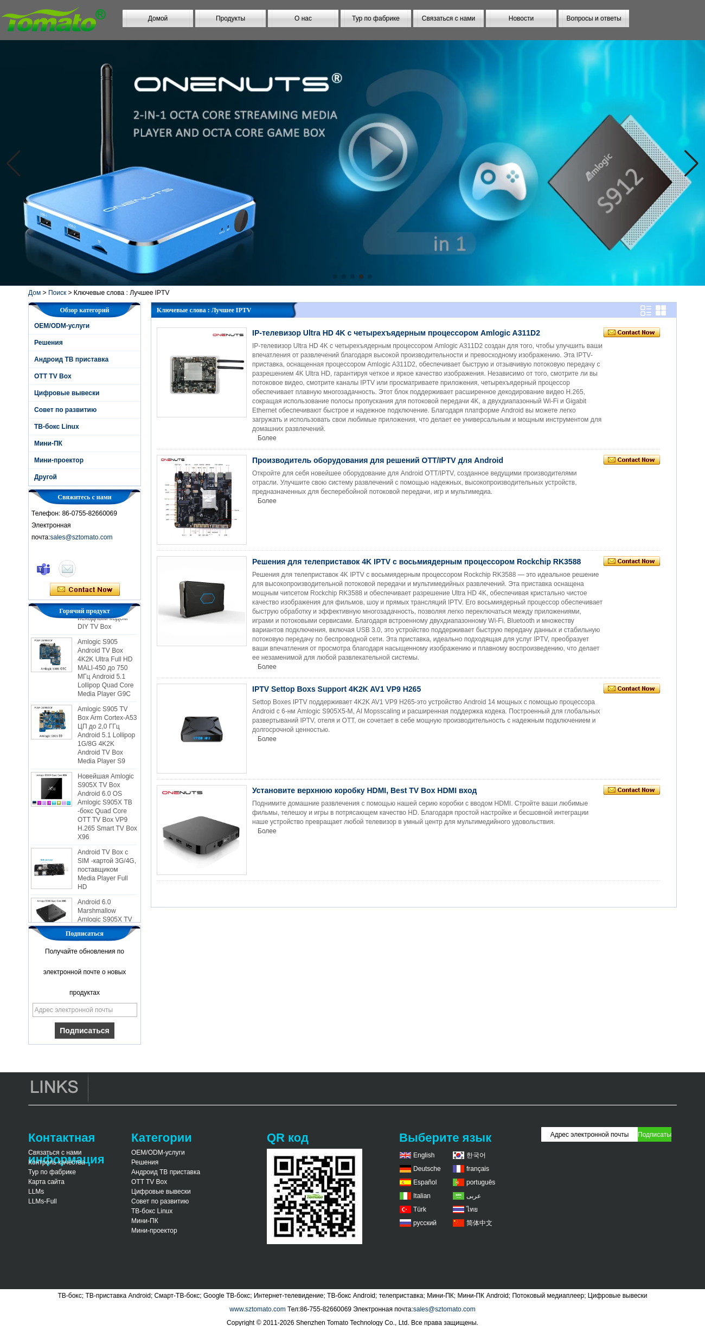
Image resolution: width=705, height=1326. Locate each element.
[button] (335, 276)
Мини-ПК (48, 443)
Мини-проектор (59, 460)
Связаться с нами (448, 18)
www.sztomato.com (257, 1309)
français (477, 1169)
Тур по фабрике (376, 18)
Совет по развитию (65, 410)
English (423, 1155)
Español (425, 1182)
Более (267, 438)
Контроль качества (56, 1162)
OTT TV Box (53, 376)
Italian (422, 1196)
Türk (419, 1209)
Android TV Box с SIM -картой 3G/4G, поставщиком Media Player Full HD (107, 872)
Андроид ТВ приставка (71, 359)
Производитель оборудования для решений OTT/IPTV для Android (377, 460)
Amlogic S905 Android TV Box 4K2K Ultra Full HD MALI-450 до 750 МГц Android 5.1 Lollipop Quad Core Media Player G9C (105, 670)
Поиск (57, 293)
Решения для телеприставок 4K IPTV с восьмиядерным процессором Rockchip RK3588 (416, 561)
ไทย (472, 1209)
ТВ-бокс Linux (56, 426)
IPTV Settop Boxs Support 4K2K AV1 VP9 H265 (336, 689)
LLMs (36, 1191)
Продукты (230, 18)
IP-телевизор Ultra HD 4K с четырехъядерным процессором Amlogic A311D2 (396, 333)
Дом (34, 293)
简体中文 (479, 1223)
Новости (521, 18)
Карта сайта (46, 1182)
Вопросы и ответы (593, 18)
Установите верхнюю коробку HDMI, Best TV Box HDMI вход (364, 790)
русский (425, 1223)
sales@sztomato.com (81, 537)
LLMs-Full (42, 1201)
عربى (473, 1196)
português (480, 1182)
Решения (48, 342)
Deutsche (427, 1169)
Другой (45, 477)
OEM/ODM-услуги (61, 326)
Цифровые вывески (66, 393)
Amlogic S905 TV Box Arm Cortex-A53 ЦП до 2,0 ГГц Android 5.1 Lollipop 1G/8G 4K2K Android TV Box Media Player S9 (107, 737)
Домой (158, 18)
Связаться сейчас (85, 590)
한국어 (476, 1155)
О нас (303, 18)
